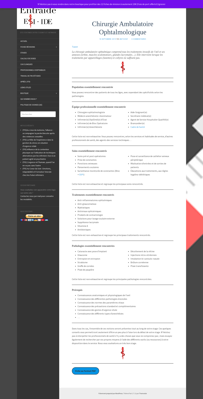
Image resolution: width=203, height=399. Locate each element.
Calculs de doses (28, 59)
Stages (23, 53)
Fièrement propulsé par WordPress (111, 393)
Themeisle (143, 393)
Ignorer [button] (161, 4)
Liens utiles (25, 88)
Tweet (75, 46)
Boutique (24, 93)
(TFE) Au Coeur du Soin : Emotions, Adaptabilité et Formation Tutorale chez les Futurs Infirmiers (37, 171)
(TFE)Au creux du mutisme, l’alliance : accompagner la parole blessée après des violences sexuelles (39, 133)
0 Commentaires (139, 39)
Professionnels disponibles (32, 70)
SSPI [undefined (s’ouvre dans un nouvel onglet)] (81, 174)
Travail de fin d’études (30, 76)
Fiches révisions (27, 47)
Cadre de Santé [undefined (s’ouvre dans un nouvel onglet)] (138, 127)
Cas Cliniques (26, 64)
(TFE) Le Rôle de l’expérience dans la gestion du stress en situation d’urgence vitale (38, 143)
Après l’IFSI (25, 82)
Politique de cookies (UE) (31, 105)
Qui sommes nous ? (28, 99)
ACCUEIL (23, 41)
